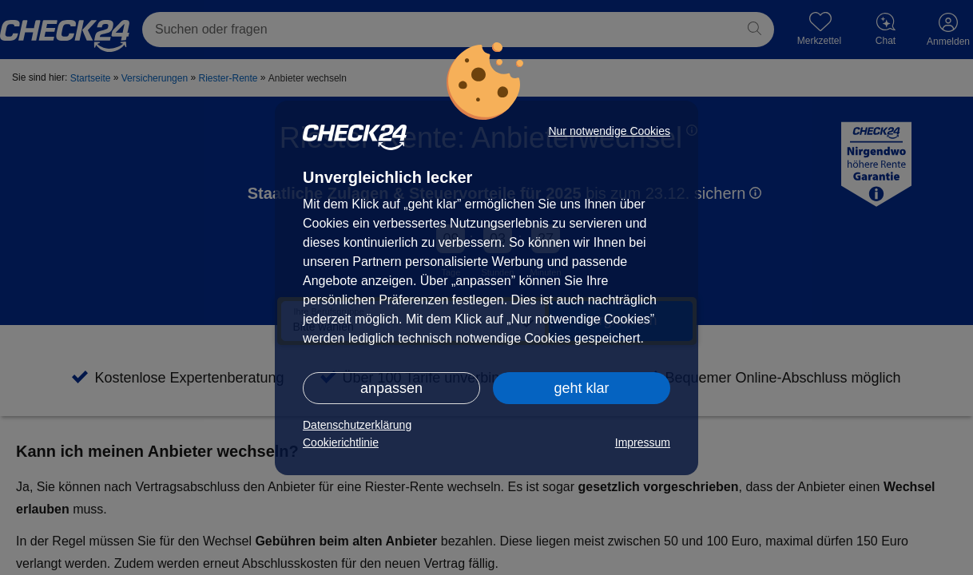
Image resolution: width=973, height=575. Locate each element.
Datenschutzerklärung (357, 424)
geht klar (581, 388)
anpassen (391, 388)
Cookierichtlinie (341, 442)
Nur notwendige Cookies (609, 131)
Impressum (642, 442)
